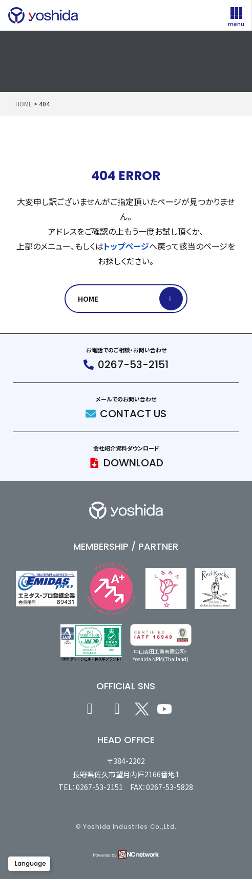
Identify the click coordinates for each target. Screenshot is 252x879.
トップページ (126, 246)
